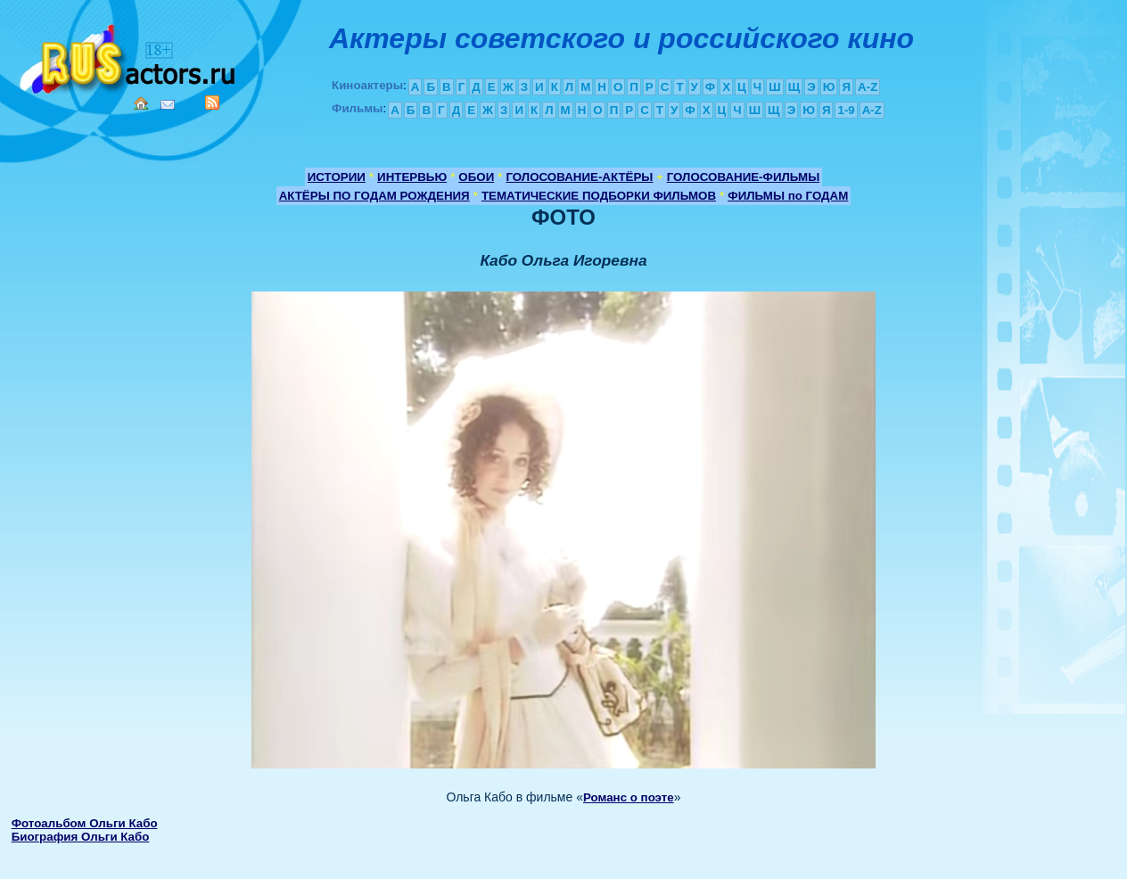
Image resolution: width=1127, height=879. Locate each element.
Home (141, 103)
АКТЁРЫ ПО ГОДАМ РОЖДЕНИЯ (374, 195)
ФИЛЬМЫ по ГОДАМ (788, 195)
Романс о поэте (628, 797)
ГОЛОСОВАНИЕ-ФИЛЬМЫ (743, 177)
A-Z (867, 87)
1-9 (845, 110)
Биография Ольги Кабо (81, 836)
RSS (212, 102)
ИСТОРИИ (337, 177)
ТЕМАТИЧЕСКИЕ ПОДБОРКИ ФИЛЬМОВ (598, 195)
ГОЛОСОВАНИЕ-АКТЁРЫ (579, 177)
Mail (167, 105)
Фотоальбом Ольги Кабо (85, 823)
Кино (129, 56)
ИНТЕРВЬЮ (412, 177)
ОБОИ (476, 177)
